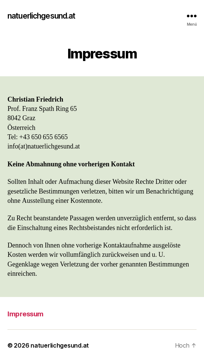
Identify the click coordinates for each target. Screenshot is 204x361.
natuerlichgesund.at (41, 16)
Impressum (25, 314)
